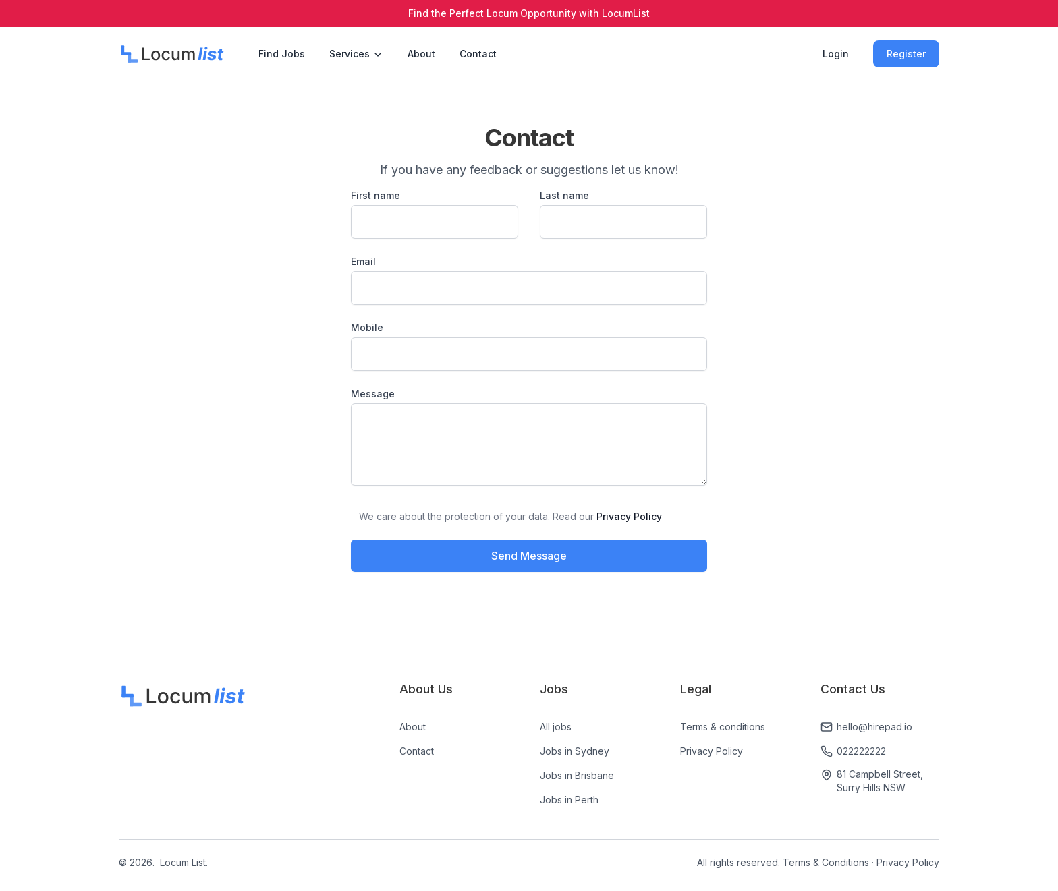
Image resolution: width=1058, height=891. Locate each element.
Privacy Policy (711, 751)
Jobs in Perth (569, 799)
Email (363, 261)
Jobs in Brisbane (577, 775)
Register (906, 53)
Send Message (529, 556)
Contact (478, 53)
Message (373, 393)
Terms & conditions (722, 726)
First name (375, 195)
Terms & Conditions (826, 862)
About (421, 53)
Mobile (367, 327)
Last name (564, 195)
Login (836, 53)
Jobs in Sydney (574, 751)
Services (356, 54)
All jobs (556, 726)
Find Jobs (281, 53)
